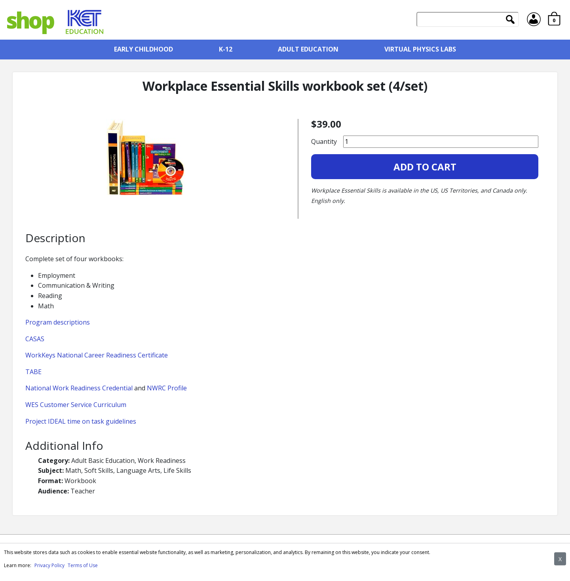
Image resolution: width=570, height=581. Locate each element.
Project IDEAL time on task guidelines (80, 421)
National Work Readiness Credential (79, 388)
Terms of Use (83, 565)
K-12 (225, 49)
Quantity (324, 141)
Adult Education (308, 49)
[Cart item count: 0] (554, 19)
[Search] (467, 19)
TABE (33, 371)
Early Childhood (143, 49)
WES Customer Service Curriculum (75, 404)
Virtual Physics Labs (420, 49)
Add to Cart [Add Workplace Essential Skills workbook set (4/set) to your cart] (424, 166)
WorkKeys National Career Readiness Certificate (96, 355)
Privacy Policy (49, 565)
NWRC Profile (167, 388)
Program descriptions (57, 322)
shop (29, 20)
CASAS (34, 338)
